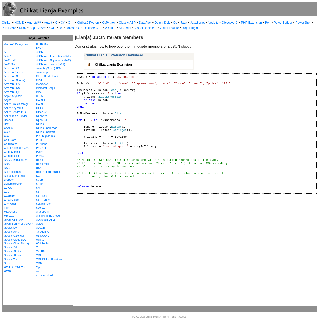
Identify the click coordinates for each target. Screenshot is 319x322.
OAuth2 (40, 104)
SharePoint (42, 211)
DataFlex (145, 22)
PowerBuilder (283, 22)
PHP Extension (251, 22)
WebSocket (43, 243)
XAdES (40, 251)
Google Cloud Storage (17, 243)
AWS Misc (10, 64)
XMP (39, 263)
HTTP (7, 271)
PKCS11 (41, 147)
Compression (12, 155)
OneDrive (41, 116)
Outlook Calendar (46, 128)
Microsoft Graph (45, 88)
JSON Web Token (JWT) (50, 64)
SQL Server (38, 28)
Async (7, 100)
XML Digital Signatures (49, 259)
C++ (71, 22)
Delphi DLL (162, 22)
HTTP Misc (42, 44)
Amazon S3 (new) (14, 80)
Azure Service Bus (15, 112)
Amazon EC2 (12, 68)
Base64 (8, 120)
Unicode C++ (93, 28)
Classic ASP (127, 22)
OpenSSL (42, 120)
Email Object (11, 199)
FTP (6, 207)
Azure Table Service (16, 116)
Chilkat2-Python (88, 22)
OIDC (39, 108)
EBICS (8, 187)
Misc (39, 92)
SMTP (39, 187)
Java (183, 22)
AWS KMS (10, 60)
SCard (40, 179)
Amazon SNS (12, 88)
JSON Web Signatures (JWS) (53, 60)
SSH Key (41, 195)
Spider (40, 223)
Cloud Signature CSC (16, 147)
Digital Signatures (14, 175)
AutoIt (48, 22)
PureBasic (9, 28)
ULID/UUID (42, 235)
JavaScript (197, 22)
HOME (19, 22)
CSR (7, 132)
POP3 (39, 151)
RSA (39, 167)
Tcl (60, 28)
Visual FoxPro (169, 28)
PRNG (40, 155)
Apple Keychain (13, 96)
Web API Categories (16, 44)
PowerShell (303, 22)
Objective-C (230, 22)
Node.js (213, 22)
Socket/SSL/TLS (46, 219)
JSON (39, 52)
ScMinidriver (43, 203)
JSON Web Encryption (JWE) (53, 56)
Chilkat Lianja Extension (113, 64)
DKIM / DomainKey (15, 159)
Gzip (7, 263)
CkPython (109, 22)
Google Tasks (12, 259)
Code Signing (12, 151)
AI (5, 52)
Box (6, 124)
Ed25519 (9, 195)
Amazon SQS (12, 92)
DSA (7, 167)
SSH (39, 191)
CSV (7, 136)
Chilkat (6, 22)
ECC (7, 191)
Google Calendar (14, 235)
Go (175, 22)
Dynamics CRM (13, 183)
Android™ (34, 22)
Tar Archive (42, 231)
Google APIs (11, 231)
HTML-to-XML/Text (15, 267)
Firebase (9, 215)
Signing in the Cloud (48, 215)
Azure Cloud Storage (16, 104)
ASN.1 (8, 56)
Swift (52, 28)
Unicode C (73, 28)
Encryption (10, 203)
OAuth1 (40, 100)
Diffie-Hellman (12, 171)
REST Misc (42, 163)
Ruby (22, 28)
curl (38, 271)
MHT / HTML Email (47, 76)
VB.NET (110, 28)
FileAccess (10, 211)
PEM (39, 140)
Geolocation (11, 227)
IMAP (39, 48)
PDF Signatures (45, 136)
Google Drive (11, 247)
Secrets (40, 207)
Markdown (42, 84)
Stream (40, 227)
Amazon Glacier (13, 72)
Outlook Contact (45, 132)
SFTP (39, 183)
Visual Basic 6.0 (145, 28)
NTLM (39, 96)
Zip (38, 267)
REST (39, 159)
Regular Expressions (48, 171)
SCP (39, 175)
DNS (7, 163)
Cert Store (10, 140)
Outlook (40, 124)
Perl (267, 22)
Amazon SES (12, 84)
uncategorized (44, 275)
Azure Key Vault (13, 108)
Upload (40, 239)
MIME (39, 80)
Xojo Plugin (190, 28)
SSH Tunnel (43, 199)
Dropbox (9, 179)
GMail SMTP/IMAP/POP (18, 223)
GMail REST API (13, 219)
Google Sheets (12, 255)
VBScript (125, 28)
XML (39, 255)
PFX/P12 (41, 143)
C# (63, 22)
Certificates (10, 143)
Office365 (41, 112)
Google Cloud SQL (15, 239)
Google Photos (12, 251)
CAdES (8, 128)
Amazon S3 (11, 76)
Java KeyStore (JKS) (48, 68)
